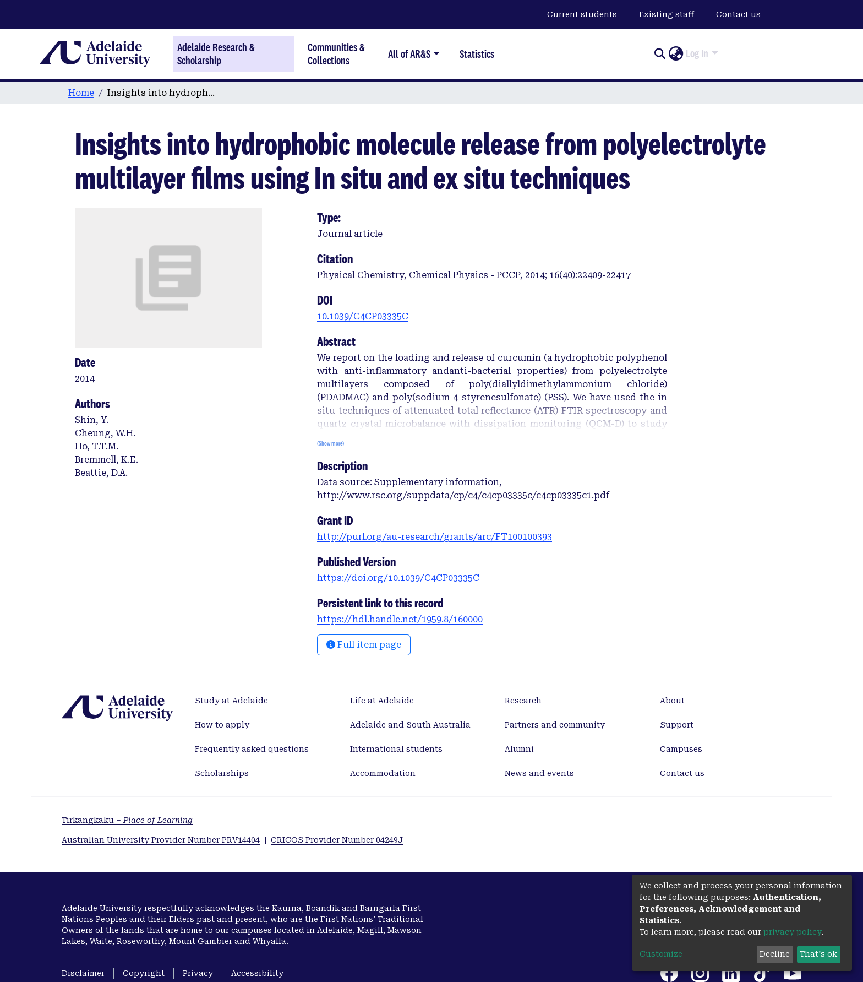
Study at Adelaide (231, 700)
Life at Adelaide (382, 700)
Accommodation (383, 773)
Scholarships (222, 773)
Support (676, 724)
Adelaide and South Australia (410, 724)
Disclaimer (83, 973)
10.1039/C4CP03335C (362, 316)
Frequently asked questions (252, 749)
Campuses (681, 749)
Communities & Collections (336, 54)
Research (523, 700)
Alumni (519, 749)
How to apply (222, 724)
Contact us (738, 14)
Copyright (144, 973)
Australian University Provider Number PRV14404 (161, 839)
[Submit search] (660, 54)
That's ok (818, 954)
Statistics (477, 53)
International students (396, 749)
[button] (676, 54)
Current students (582, 14)
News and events (539, 773)
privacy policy (792, 931)
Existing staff (666, 14)
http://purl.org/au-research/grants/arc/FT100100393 (434, 536)
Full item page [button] (363, 644)
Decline (775, 954)
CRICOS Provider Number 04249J (337, 839)
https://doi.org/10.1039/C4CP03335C (398, 578)
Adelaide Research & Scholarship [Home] (216, 54)
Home (81, 93)
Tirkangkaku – (127, 820)
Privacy (198, 973)
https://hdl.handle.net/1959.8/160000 (400, 619)
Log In (697, 53)
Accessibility (257, 973)
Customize (661, 954)
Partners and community (555, 724)
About (672, 700)
